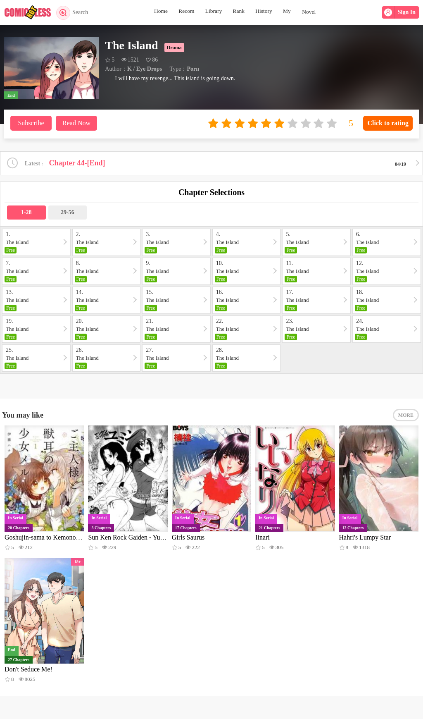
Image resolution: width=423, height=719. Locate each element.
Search (73, 12)
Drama (174, 47)
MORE (405, 416)
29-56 (67, 213)
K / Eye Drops (144, 69)
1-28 (26, 213)
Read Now (76, 123)
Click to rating (388, 123)
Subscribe (31, 123)
